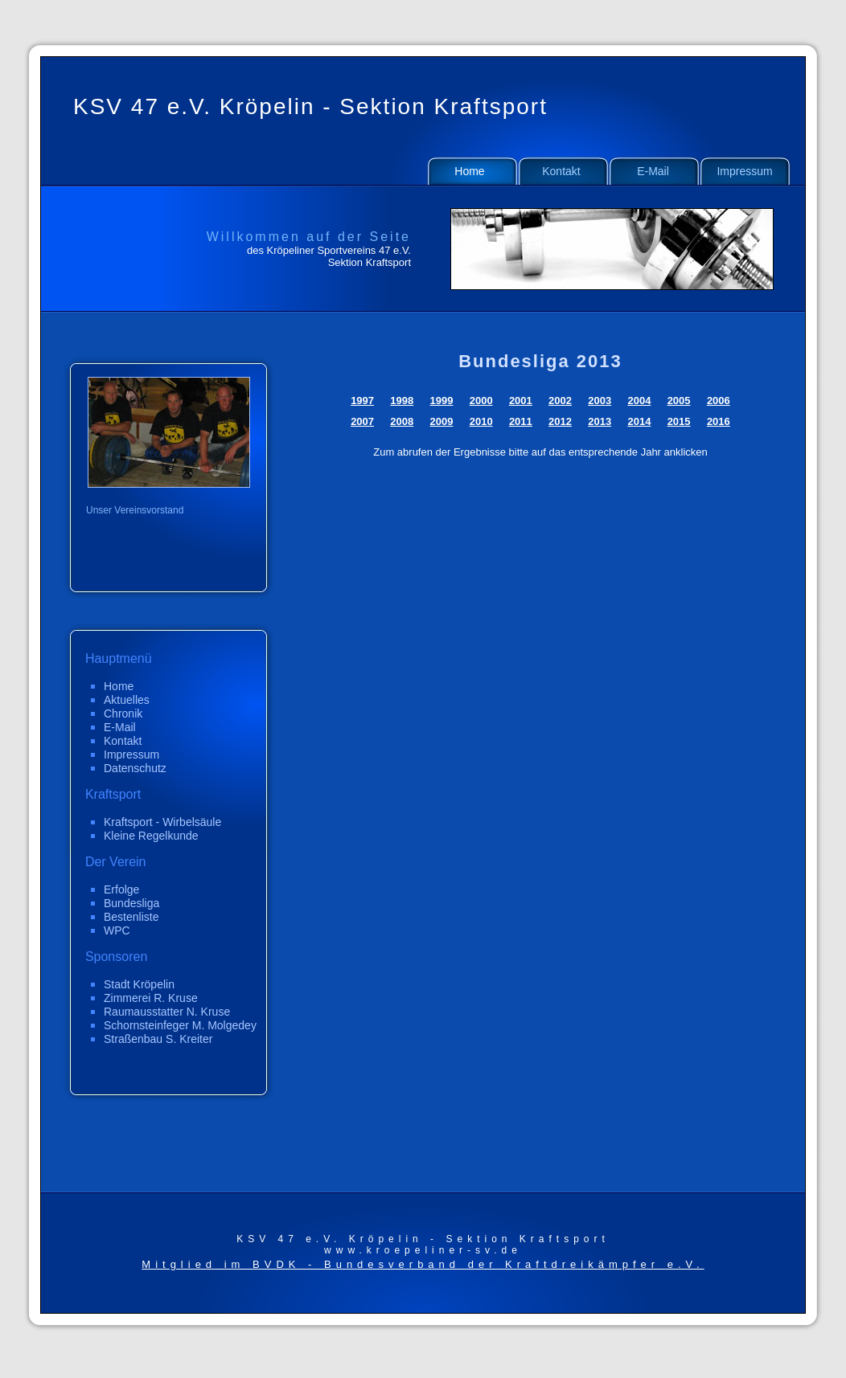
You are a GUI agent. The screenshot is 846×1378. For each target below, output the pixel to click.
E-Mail (653, 171)
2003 (599, 401)
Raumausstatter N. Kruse (167, 1011)
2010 (481, 421)
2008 (401, 421)
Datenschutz (135, 768)
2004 (639, 401)
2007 (362, 421)
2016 (718, 421)
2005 (679, 401)
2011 (520, 421)
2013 (599, 421)
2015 (679, 421)
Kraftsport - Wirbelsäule (162, 822)
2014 (639, 421)
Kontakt (561, 171)
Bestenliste (131, 916)
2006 (718, 401)
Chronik (123, 713)
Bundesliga (131, 903)
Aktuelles (127, 699)
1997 (362, 401)
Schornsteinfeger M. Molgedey (180, 1025)
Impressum (744, 171)
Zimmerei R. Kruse (151, 998)
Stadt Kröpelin (139, 984)
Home (469, 171)
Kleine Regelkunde (151, 835)
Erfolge (121, 889)
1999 (442, 401)
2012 (560, 421)
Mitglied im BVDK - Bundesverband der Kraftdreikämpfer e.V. (423, 1264)
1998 (401, 401)
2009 (442, 421)
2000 (481, 401)
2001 (520, 401)
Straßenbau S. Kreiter (158, 1038)
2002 (560, 401)
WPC (117, 930)
